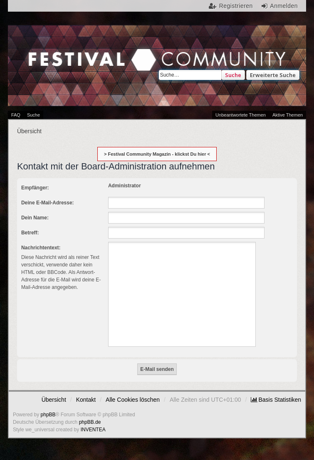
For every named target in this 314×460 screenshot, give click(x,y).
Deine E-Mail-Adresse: (47, 203)
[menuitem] (276, 399)
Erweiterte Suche (273, 75)
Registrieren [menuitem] (236, 5)
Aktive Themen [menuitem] (287, 114)
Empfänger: (35, 188)
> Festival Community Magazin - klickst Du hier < (157, 154)
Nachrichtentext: (41, 248)
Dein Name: (35, 218)
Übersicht (54, 399)
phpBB (48, 415)
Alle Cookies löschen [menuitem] (133, 399)
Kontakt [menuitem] (86, 399)
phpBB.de (90, 422)
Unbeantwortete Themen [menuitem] (240, 114)
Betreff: (30, 233)
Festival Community (80, 65)
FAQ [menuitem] (15, 114)
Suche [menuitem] (33, 114)
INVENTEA (93, 430)
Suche (233, 75)
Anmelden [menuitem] (284, 5)
